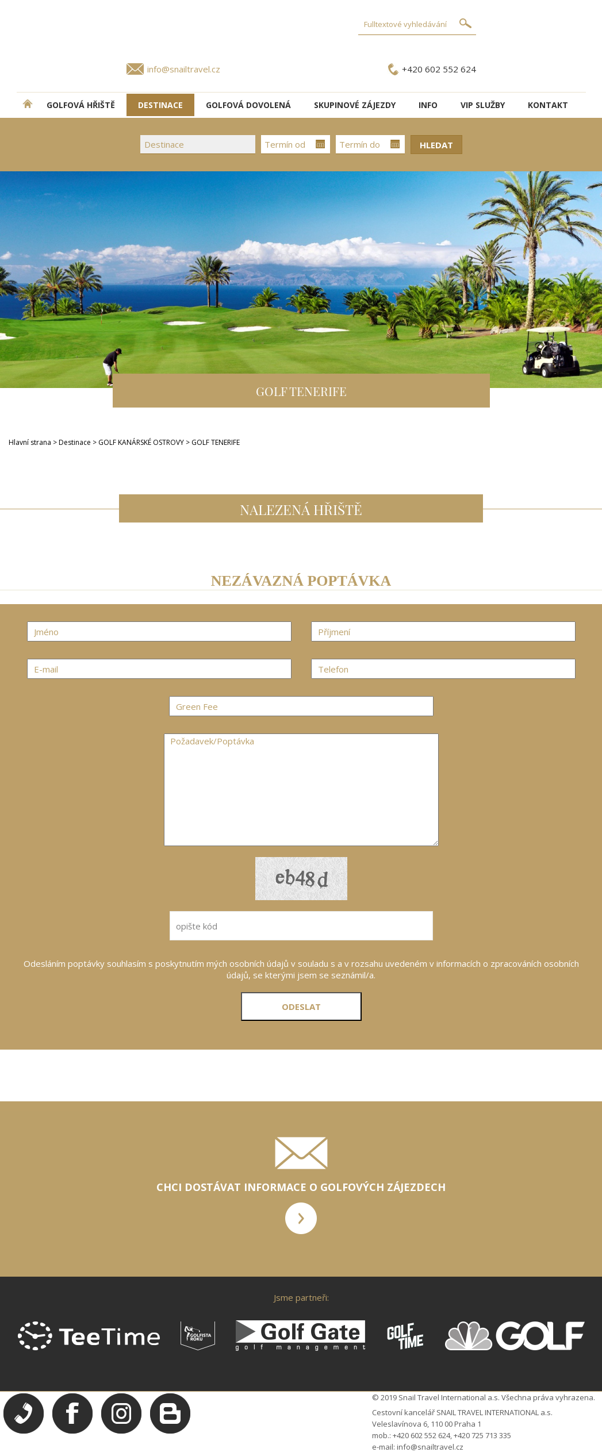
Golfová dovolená (248, 104)
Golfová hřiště (81, 104)
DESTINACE (160, 104)
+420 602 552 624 (439, 69)
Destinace (75, 442)
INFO (428, 104)
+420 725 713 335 (482, 1435)
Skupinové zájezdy (355, 104)
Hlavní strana (30, 442)
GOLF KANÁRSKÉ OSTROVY (142, 442)
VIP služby (483, 104)
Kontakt (548, 104)
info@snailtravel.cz (183, 69)
